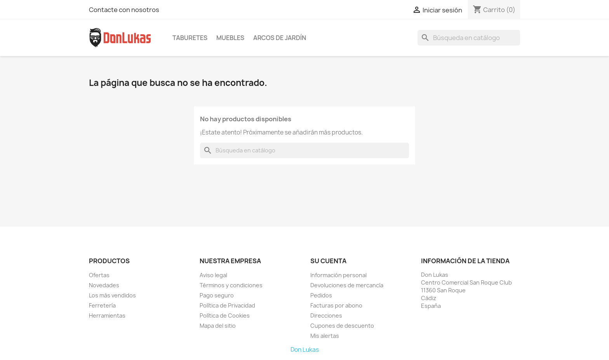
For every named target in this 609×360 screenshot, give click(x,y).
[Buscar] (469, 37)
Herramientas (107, 315)
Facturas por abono (336, 305)
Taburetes (189, 37)
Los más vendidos (112, 295)
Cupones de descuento (342, 325)
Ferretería (102, 305)
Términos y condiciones (231, 285)
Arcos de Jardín (279, 37)
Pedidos (321, 295)
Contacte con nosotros (124, 9)
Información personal (338, 275)
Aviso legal (213, 275)
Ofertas (99, 275)
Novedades (104, 285)
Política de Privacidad (227, 305)
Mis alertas (324, 335)
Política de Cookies (225, 315)
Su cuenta (328, 261)
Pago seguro (217, 295)
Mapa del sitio (218, 325)
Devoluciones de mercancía (346, 285)
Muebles (230, 37)
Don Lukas (305, 350)
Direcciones (326, 315)
